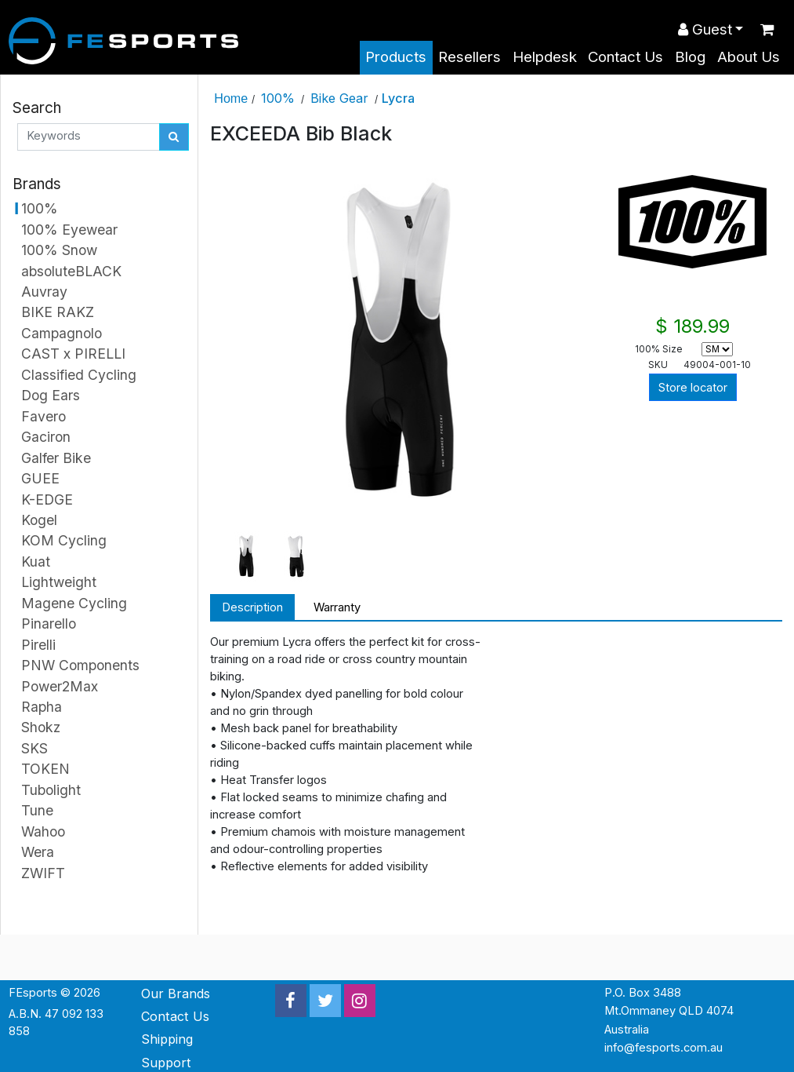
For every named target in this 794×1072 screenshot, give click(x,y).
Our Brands (175, 993)
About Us (748, 57)
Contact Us (625, 57)
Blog (690, 57)
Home (231, 98)
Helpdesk (545, 57)
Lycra (398, 98)
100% (278, 98)
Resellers (469, 57)
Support (166, 1062)
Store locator (692, 388)
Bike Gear (339, 98)
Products (395, 57)
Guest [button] (705, 29)
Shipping (167, 1039)
